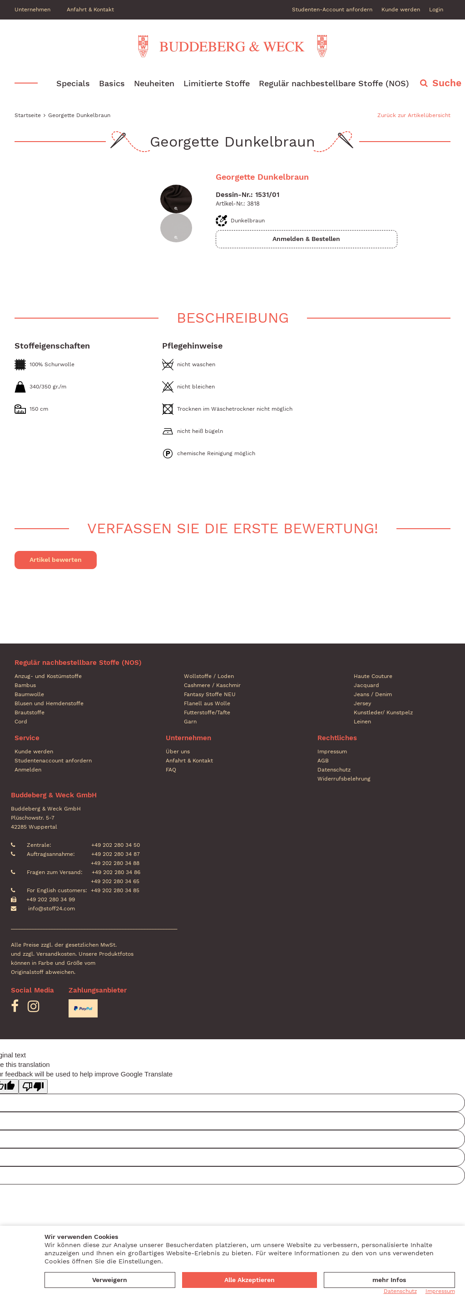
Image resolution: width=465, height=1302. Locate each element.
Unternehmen (32, 9)
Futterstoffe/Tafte (207, 712)
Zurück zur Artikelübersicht (413, 116)
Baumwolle (29, 694)
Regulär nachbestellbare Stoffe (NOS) (334, 83)
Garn (190, 721)
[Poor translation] (33, 1087)
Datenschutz (334, 769)
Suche (446, 83)
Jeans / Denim (373, 694)
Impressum (332, 751)
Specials (73, 83)
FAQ (171, 769)
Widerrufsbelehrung (344, 779)
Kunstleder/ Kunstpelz (383, 712)
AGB (323, 760)
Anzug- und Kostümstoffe (48, 676)
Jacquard (366, 685)
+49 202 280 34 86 (115, 872)
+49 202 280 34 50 (114, 845)
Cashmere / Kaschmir (212, 685)
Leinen (362, 721)
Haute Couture (373, 676)
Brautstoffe (30, 712)
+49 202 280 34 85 (115, 890)
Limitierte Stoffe (216, 83)
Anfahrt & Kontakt (90, 9)
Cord (21, 721)
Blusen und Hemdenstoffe (49, 703)
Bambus (25, 685)
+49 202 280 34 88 (114, 863)
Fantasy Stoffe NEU (210, 694)
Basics (112, 83)
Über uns (178, 751)
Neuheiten (154, 83)
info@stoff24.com (51, 908)
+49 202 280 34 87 (114, 854)
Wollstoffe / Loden (209, 676)
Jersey (362, 703)
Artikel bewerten (56, 559)
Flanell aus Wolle (207, 703)
